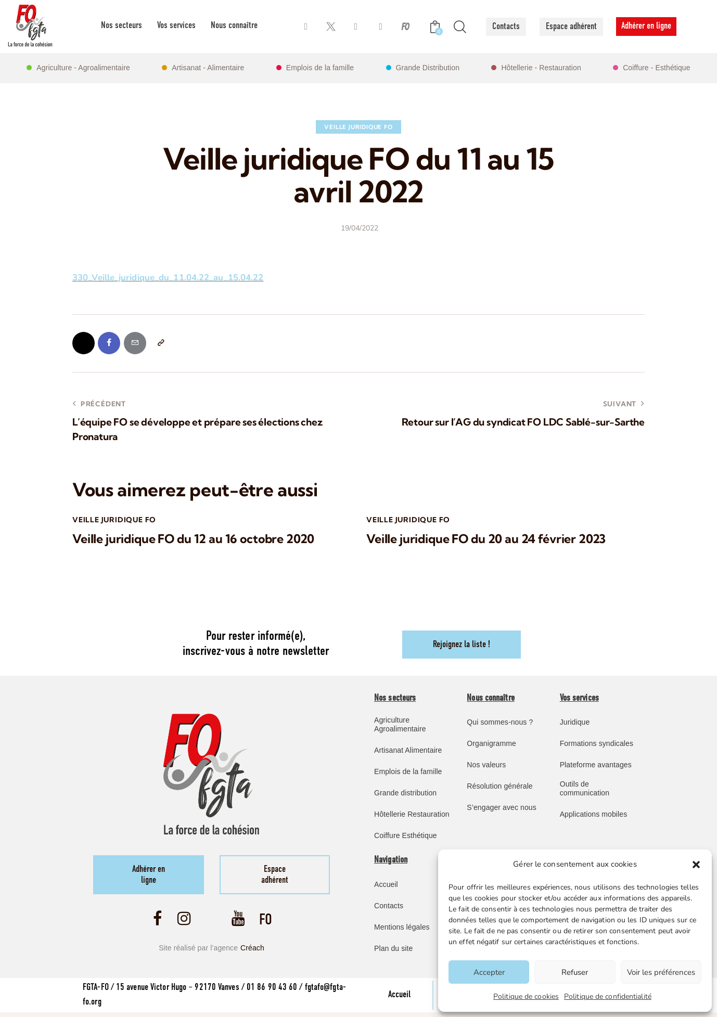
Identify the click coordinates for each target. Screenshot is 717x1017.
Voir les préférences (661, 972)
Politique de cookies (526, 996)
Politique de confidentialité (607, 996)
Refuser (574, 972)
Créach (252, 951)
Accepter (489, 972)
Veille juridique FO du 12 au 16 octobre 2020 (197, 540)
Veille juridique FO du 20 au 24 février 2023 (489, 540)
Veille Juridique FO (358, 127)
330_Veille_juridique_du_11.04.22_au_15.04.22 (169, 278)
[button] (696, 864)
